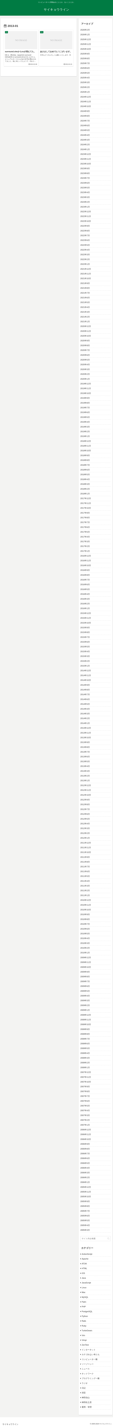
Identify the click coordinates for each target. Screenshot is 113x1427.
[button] (108, 1238)
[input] (95, 1238)
